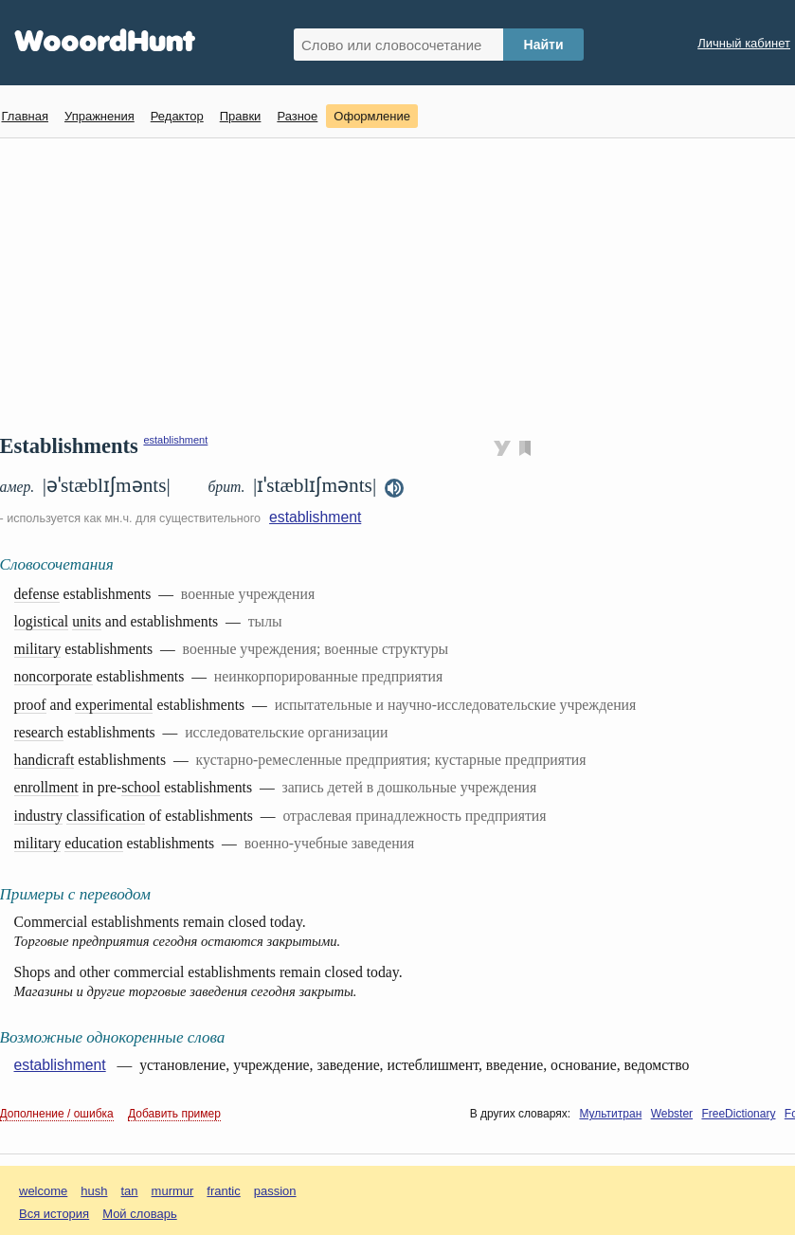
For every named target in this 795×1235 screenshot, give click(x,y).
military (38, 649)
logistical (41, 621)
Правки (241, 116)
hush (94, 1191)
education (93, 843)
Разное (297, 116)
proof (30, 705)
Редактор (177, 116)
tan (129, 1191)
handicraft (44, 760)
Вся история (54, 1214)
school (140, 787)
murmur (173, 1191)
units (86, 621)
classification (105, 816)
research (38, 732)
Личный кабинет (743, 43)
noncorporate (53, 676)
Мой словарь (139, 1214)
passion (275, 1191)
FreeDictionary (738, 1113)
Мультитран (610, 1113)
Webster (672, 1113)
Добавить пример (174, 1113)
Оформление (372, 116)
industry (38, 816)
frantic (223, 1191)
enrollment (46, 787)
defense (37, 594)
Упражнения (99, 116)
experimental (114, 705)
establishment (175, 439)
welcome (43, 1191)
